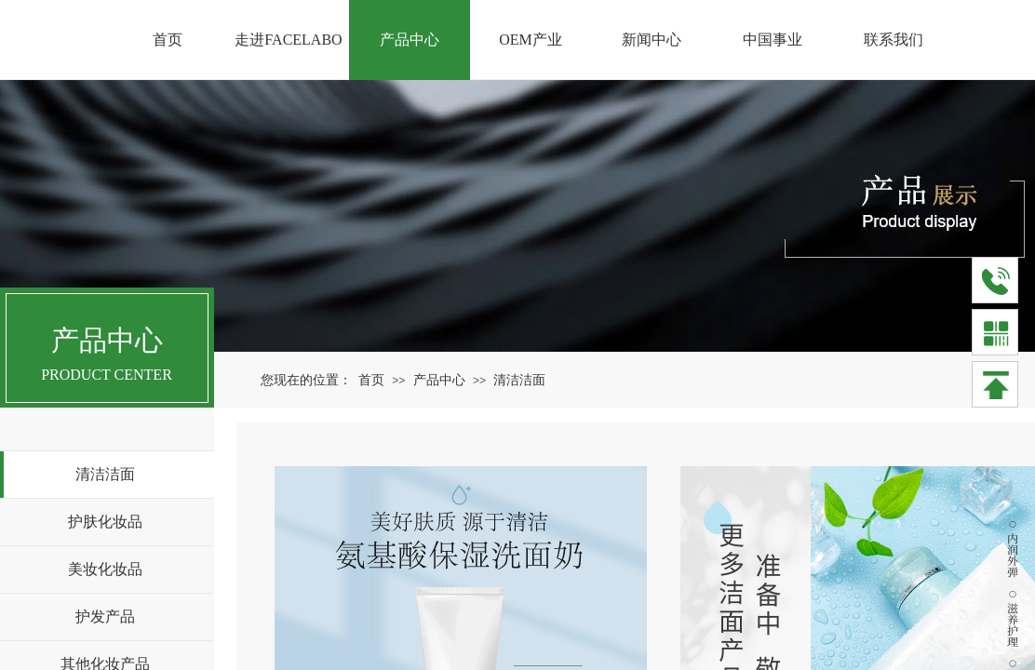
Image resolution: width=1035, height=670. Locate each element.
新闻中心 (651, 39)
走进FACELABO (288, 39)
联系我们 (893, 39)
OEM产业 (530, 39)
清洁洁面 (519, 380)
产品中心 (439, 380)
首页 (371, 380)
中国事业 (772, 39)
